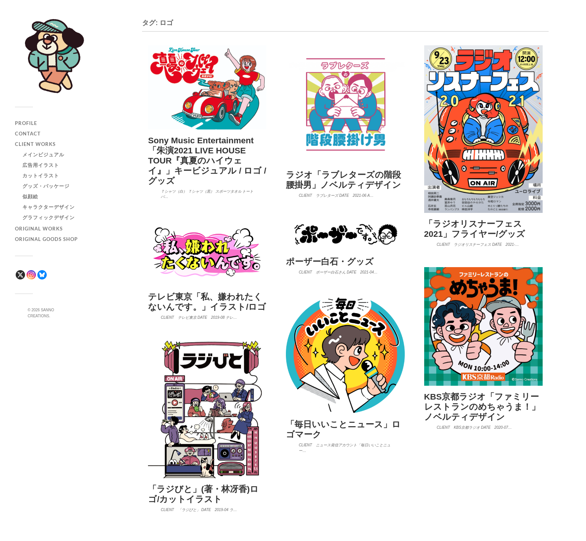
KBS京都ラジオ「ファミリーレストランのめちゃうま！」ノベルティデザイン (482, 407)
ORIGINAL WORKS (39, 229)
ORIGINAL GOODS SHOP (46, 239)
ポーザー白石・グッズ (330, 261)
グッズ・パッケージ (46, 186)
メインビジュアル (43, 155)
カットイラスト (40, 175)
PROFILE (26, 123)
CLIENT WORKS (35, 144)
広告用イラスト (40, 165)
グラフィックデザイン (48, 217)
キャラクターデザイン (48, 207)
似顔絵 (30, 196)
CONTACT (28, 134)
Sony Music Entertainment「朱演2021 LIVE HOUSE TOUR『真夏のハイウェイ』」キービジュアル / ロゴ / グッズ (207, 161)
